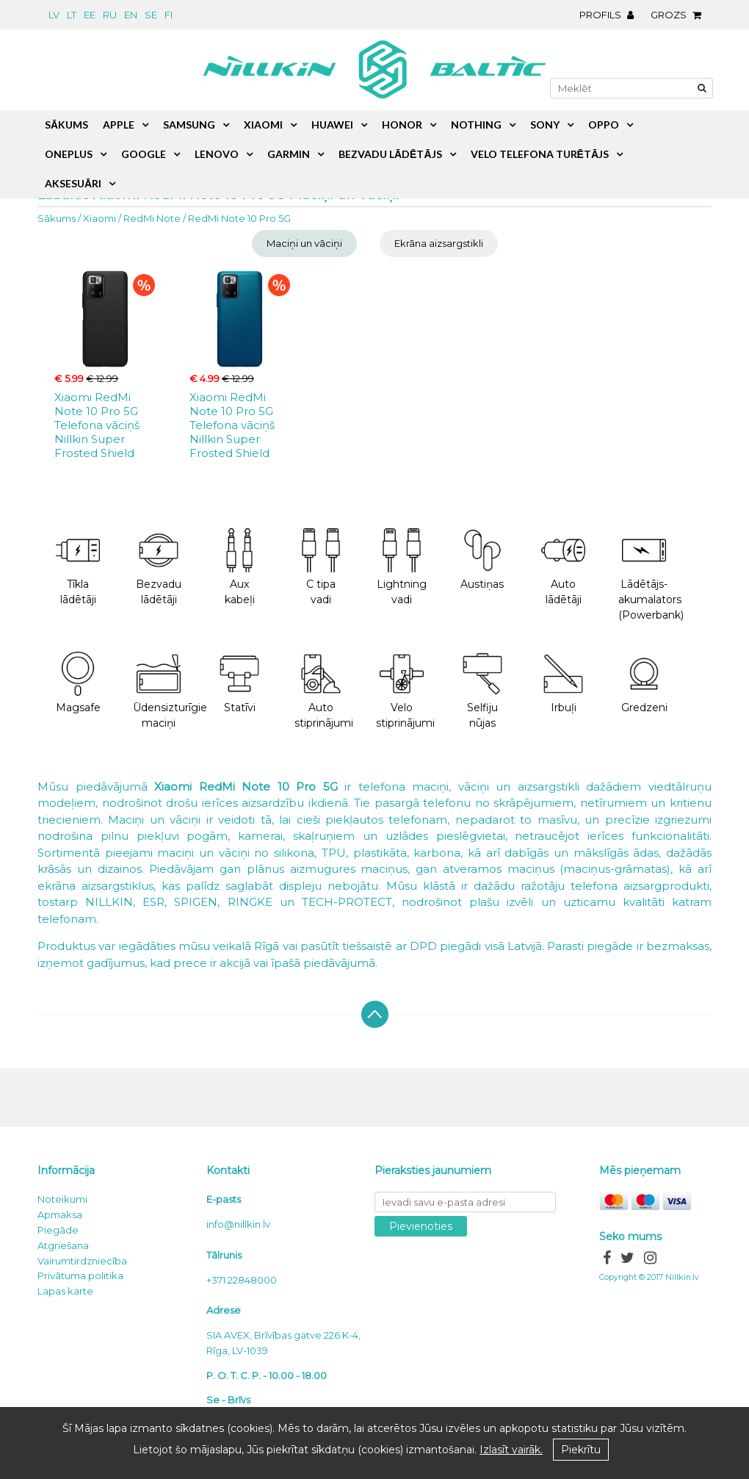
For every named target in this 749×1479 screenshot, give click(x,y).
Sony (545, 124)
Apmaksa (59, 1214)
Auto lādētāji (563, 567)
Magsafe (78, 683)
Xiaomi (99, 218)
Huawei (332, 124)
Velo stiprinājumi (405, 691)
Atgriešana (63, 1245)
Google (143, 154)
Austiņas (482, 559)
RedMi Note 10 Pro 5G (239, 218)
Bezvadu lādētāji (158, 567)
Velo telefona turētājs (540, 154)
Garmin (288, 154)
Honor (402, 124)
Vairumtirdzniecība (82, 1261)
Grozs (680, 15)
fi (168, 15)
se (151, 15)
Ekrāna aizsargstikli (438, 243)
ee (89, 15)
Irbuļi (563, 683)
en (130, 15)
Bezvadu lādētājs (390, 154)
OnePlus (69, 154)
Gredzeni (644, 683)
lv (53, 15)
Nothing (476, 124)
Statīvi (239, 683)
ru (110, 15)
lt (71, 15)
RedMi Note (152, 218)
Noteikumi (62, 1199)
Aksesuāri (73, 183)
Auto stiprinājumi (323, 691)
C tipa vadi (321, 567)
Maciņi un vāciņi (304, 243)
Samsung (189, 124)
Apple (118, 124)
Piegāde (58, 1230)
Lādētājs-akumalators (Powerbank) (651, 574)
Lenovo (217, 154)
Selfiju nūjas (482, 691)
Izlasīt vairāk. (511, 1449)
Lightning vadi (402, 567)
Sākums (56, 218)
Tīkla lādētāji (78, 567)
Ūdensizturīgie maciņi (166, 691)
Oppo (603, 124)
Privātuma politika (80, 1275)
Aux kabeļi (239, 567)
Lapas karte (65, 1291)
